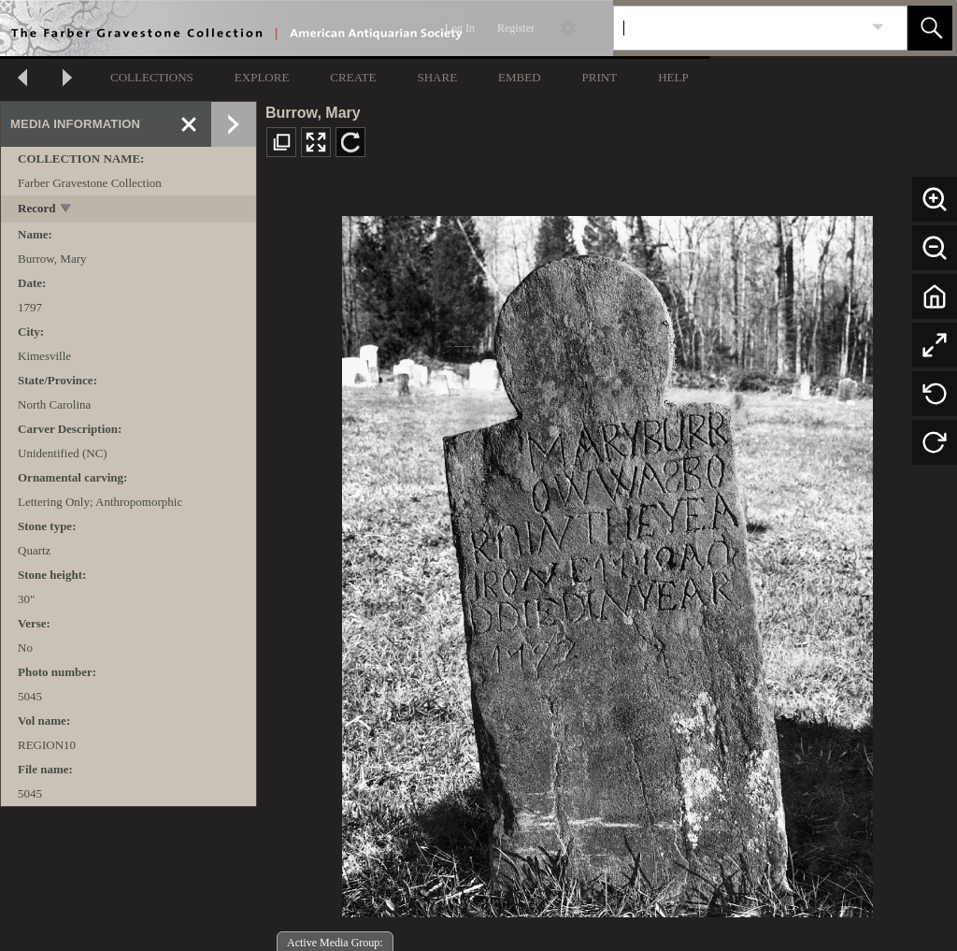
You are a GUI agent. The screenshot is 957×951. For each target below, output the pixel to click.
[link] (878, 28)
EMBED (519, 77)
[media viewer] (607, 561)
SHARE (437, 77)
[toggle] (67, 210)
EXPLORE (262, 77)
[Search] (738, 28)
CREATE (353, 77)
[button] (929, 28)
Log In (460, 28)
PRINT (600, 77)
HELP (673, 77)
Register (516, 28)
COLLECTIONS (151, 77)
